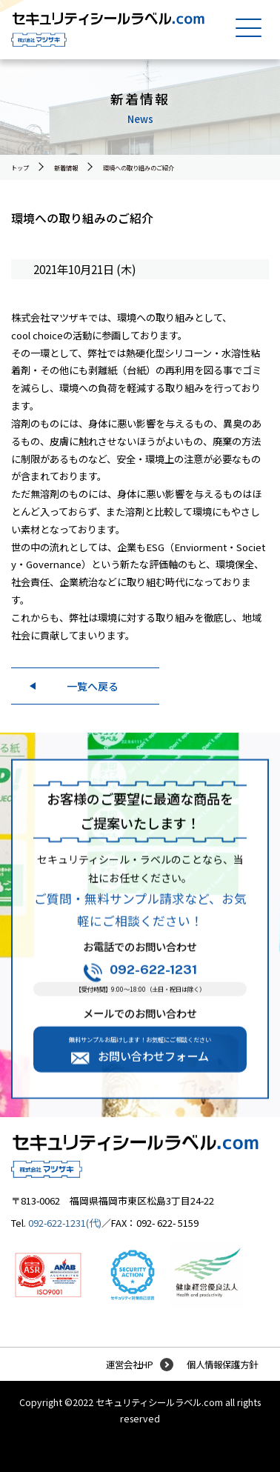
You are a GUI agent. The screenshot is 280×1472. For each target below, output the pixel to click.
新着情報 (66, 167)
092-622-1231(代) (64, 1223)
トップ (20, 167)
